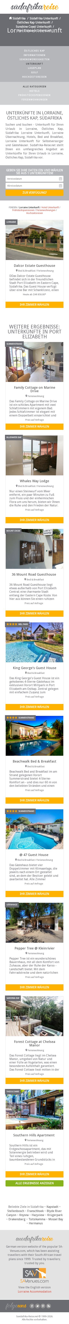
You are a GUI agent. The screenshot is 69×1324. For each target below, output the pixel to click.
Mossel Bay (55, 1219)
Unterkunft (34, 64)
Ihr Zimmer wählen (34, 304)
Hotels (34, 91)
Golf (34, 72)
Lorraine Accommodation (34, 1291)
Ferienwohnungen (35, 99)
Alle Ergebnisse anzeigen (34, 1183)
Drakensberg (16, 1219)
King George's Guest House (34, 668)
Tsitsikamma (37, 1219)
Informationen (34, 55)
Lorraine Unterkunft (29, 207)
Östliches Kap (34, 51)
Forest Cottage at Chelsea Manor (34, 1043)
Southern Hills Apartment (34, 1135)
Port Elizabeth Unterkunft (34, 30)
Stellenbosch (15, 1211)
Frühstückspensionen (34, 95)
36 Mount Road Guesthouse (34, 574)
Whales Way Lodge (34, 481)
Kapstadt (52, 1207)
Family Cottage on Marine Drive (34, 389)
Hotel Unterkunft (50, 207)
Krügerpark (55, 1215)
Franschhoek (35, 1211)
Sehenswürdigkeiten (35, 59)
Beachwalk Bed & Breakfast (34, 761)
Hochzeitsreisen (34, 77)
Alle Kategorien (34, 86)
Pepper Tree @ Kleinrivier (35, 948)
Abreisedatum (60, 185)
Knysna (24, 1215)
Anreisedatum (60, 178)
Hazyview (38, 1215)
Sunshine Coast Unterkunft (34, 26)
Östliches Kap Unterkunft (33, 22)
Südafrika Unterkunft (44, 18)
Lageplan (34, 68)
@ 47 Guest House (34, 855)
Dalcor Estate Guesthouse (34, 266)
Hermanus (36, 1223)
